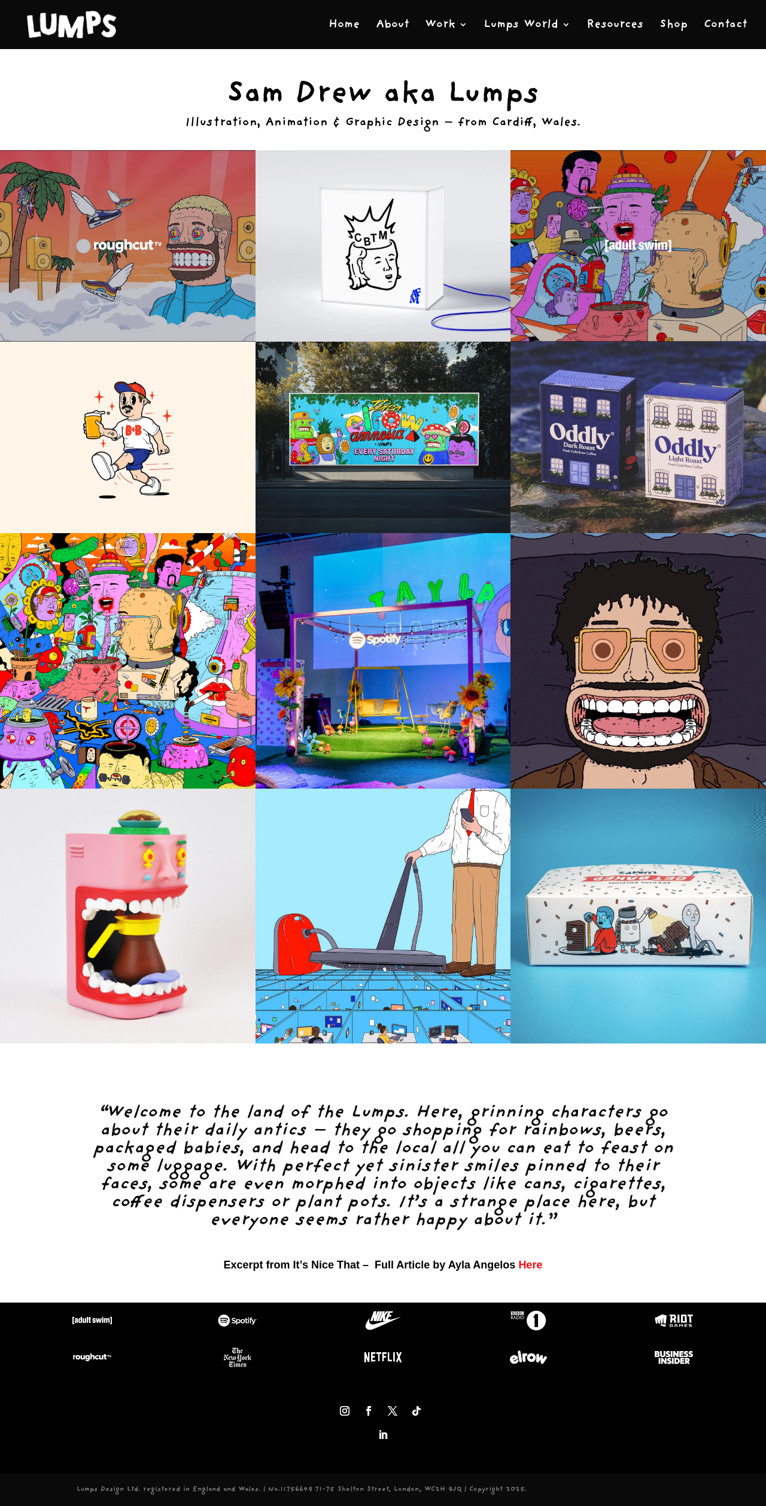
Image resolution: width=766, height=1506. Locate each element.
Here (530, 1265)
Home (344, 25)
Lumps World (521, 25)
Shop (673, 25)
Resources (614, 25)
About (392, 25)
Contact (725, 25)
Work (440, 25)
